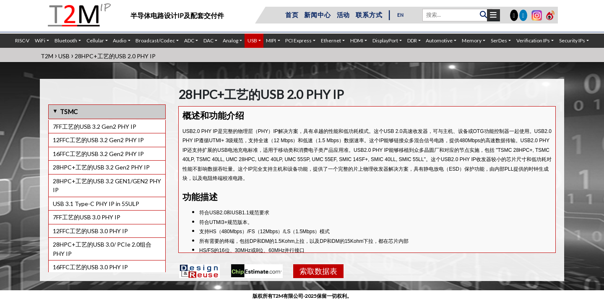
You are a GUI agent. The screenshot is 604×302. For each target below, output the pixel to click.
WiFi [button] (40, 40)
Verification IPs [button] (533, 40)
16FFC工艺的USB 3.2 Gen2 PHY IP (98, 153)
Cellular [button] (95, 40)
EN (400, 15)
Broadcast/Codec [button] (155, 40)
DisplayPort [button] (385, 40)
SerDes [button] (499, 40)
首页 (292, 14)
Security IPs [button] (572, 40)
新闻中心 (317, 14)
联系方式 (369, 14)
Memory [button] (472, 40)
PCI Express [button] (298, 40)
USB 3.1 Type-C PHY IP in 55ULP (96, 203)
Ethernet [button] (331, 40)
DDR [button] (412, 40)
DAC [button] (208, 40)
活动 (343, 14)
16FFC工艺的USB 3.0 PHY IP (90, 267)
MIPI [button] (271, 40)
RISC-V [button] (22, 40)
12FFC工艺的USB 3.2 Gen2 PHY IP (98, 139)
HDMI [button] (356, 40)
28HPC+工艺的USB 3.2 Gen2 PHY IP (101, 167)
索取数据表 (318, 271)
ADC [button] (189, 40)
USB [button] (252, 40)
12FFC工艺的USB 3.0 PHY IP (90, 230)
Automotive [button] (439, 40)
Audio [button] (119, 40)
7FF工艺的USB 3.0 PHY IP (86, 217)
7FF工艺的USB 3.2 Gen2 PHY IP (94, 126)
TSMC (69, 111)
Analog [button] (230, 40)
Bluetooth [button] (66, 40)
